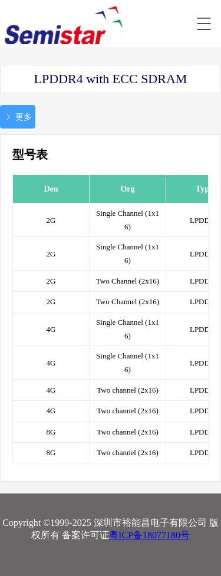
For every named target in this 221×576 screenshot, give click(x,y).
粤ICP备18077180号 (149, 535)
